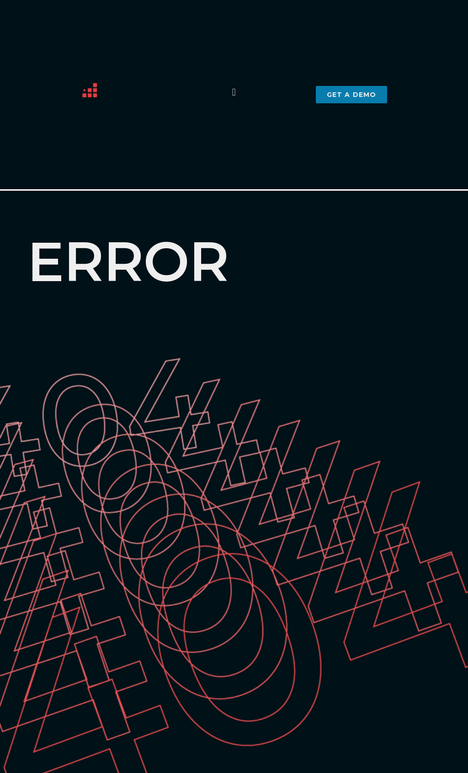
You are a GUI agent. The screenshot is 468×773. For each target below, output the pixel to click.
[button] (233, 92)
